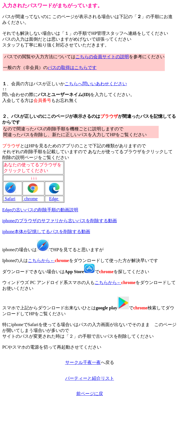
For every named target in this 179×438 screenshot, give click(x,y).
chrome (30, 198)
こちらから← (41, 260)
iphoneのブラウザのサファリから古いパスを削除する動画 (59, 220)
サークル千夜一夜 (83, 362)
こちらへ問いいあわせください (96, 83)
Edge (54, 198)
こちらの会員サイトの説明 (102, 56)
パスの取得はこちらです (72, 67)
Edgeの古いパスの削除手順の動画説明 (40, 209)
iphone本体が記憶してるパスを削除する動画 (46, 231)
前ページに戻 (89, 393)
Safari (9, 198)
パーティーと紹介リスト (89, 378)
